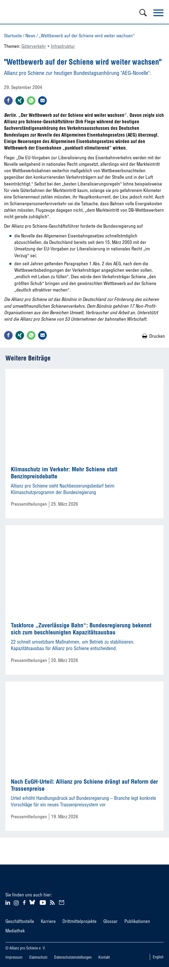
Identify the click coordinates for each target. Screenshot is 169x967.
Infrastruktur (63, 46)
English (158, 957)
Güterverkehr (33, 46)
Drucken (157, 336)
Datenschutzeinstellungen (73, 957)
